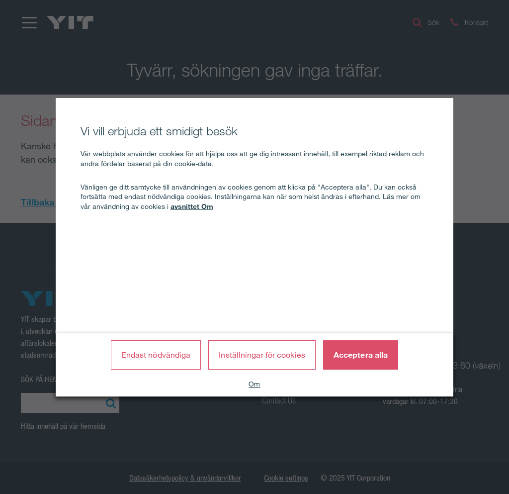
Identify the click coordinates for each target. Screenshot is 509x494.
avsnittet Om (191, 206)
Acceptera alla (361, 355)
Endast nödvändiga (156, 355)
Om (254, 384)
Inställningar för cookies (262, 355)
